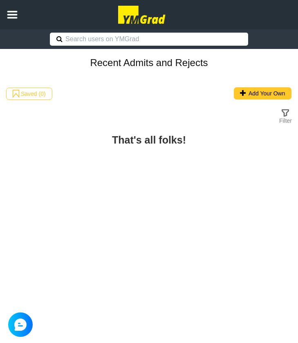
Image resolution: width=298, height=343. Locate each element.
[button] (12, 15)
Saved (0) (29, 94)
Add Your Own (262, 93)
